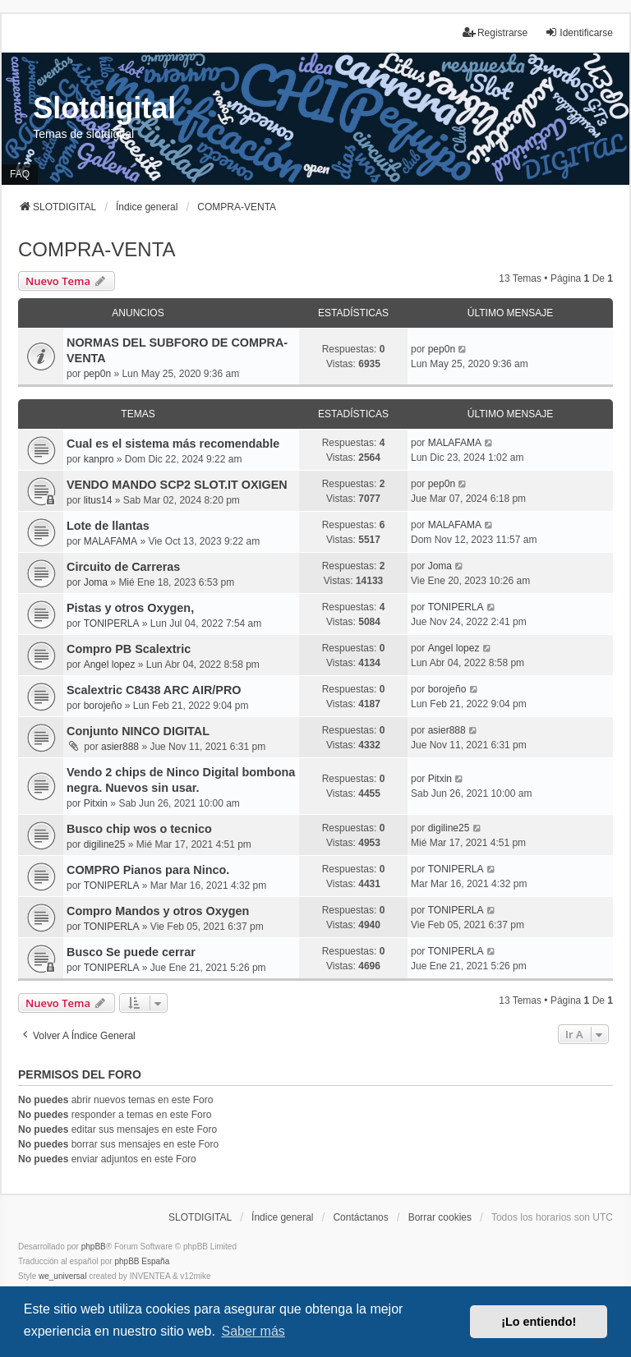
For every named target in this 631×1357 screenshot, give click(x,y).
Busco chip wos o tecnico (139, 828)
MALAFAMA (454, 442)
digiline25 (105, 844)
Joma (96, 582)
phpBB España (141, 1261)
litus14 (98, 500)
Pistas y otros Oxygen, (130, 607)
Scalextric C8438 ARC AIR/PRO (154, 690)
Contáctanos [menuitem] (360, 1217)
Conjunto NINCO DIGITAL (138, 731)
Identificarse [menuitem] (579, 32)
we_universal (62, 1276)
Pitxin (96, 803)
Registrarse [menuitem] (495, 32)
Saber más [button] (252, 1331)
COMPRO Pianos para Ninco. (148, 869)
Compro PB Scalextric (129, 649)
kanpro (99, 459)
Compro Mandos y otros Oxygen (158, 911)
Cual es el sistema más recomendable (173, 443)
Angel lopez (110, 664)
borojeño (103, 705)
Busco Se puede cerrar (131, 952)
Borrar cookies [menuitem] (440, 1217)
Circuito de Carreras (123, 566)
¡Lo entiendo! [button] (538, 1321)
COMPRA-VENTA (97, 249)
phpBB (93, 1246)
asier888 (120, 746)
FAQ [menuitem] (20, 174)
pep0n (97, 374)
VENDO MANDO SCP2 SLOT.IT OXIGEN (177, 484)
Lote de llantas (108, 525)
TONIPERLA (112, 623)
